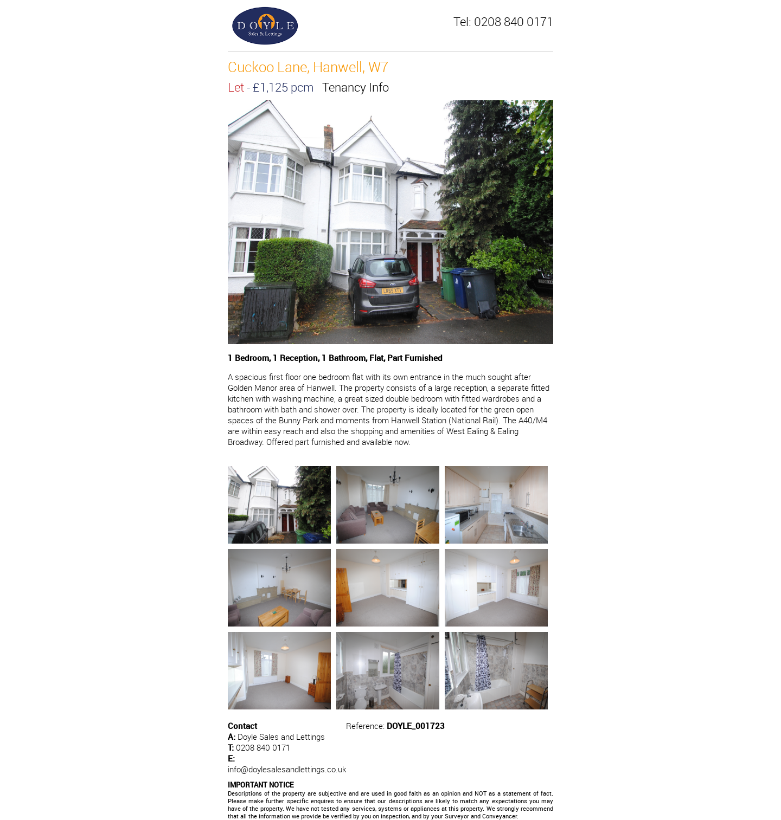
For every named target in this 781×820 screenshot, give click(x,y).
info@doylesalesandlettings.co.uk (287, 769)
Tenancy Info (355, 87)
